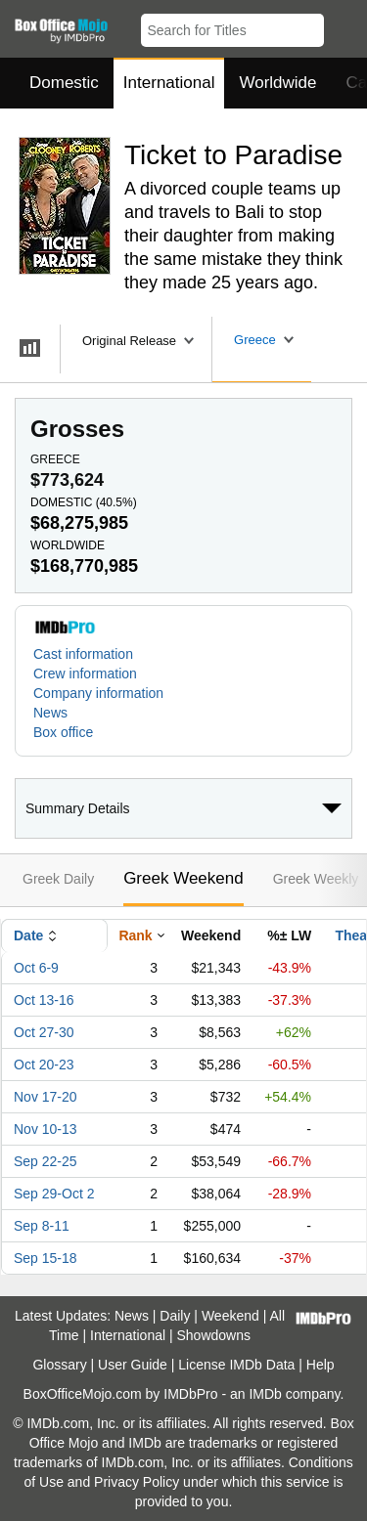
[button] (343, 26)
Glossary (59, 1364)
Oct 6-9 (36, 968)
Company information (98, 693)
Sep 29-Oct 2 (54, 1193)
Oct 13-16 (43, 1000)
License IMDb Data (236, 1364)
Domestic (64, 82)
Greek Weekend (183, 878)
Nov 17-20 (45, 1097)
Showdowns (214, 1335)
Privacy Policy (136, 1482)
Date (28, 935)
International (169, 82)
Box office (63, 732)
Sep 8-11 (41, 1226)
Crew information (85, 673)
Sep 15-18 (45, 1258)
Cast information (83, 654)
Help (320, 1364)
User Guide (132, 1364)
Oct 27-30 (43, 1032)
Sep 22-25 (45, 1161)
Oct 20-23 (43, 1064)
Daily (175, 1316)
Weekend (230, 1316)
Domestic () (83, 502)
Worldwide (277, 82)
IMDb (265, 1394)
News (50, 712)
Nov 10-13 (45, 1129)
